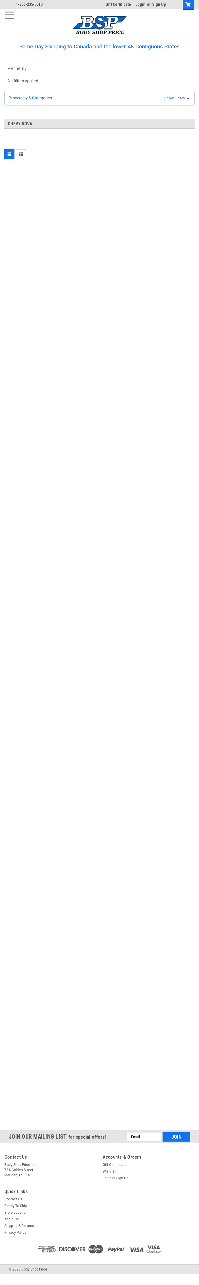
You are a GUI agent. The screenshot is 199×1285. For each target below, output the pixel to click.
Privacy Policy (15, 1233)
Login (140, 4)
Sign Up (159, 4)
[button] (99, 98)
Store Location (15, 1213)
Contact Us (13, 1199)
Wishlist (109, 1171)
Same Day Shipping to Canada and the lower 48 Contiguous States (99, 46)
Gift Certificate (118, 4)
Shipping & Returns (19, 1226)
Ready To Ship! (15, 1206)
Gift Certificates (115, 1165)
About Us (11, 1219)
